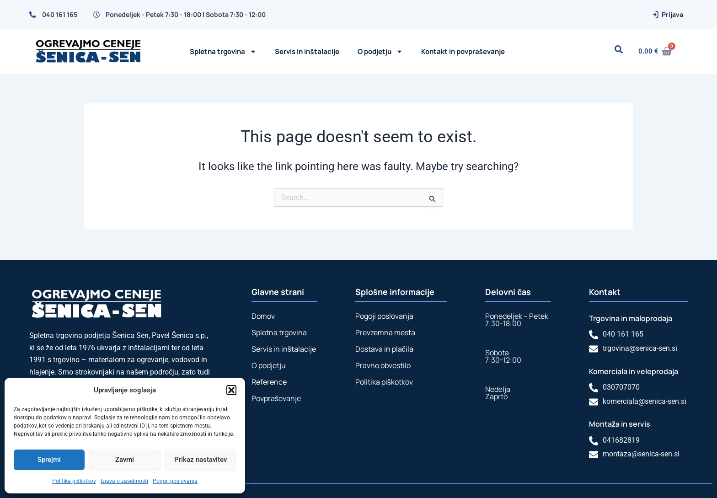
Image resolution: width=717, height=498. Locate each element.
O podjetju (268, 363)
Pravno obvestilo (383, 363)
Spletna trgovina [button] (223, 51)
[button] (231, 390)
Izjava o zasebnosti (124, 481)
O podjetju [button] (380, 51)
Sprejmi (49, 459)
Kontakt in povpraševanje (463, 51)
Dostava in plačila (384, 347)
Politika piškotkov (74, 481)
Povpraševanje (276, 396)
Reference (269, 380)
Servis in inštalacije (307, 51)
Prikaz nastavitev (200, 459)
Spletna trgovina (279, 330)
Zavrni (124, 459)
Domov (263, 314)
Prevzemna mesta (385, 330)
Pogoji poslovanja (175, 481)
